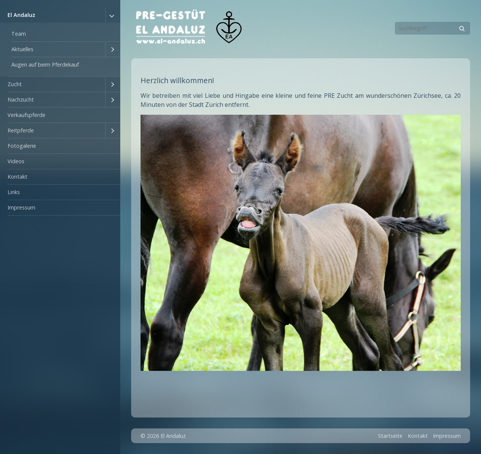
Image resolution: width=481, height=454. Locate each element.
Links (14, 192)
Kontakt (17, 176)
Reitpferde (21, 130)
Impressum (21, 207)
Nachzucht (21, 99)
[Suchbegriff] (432, 28)
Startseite (390, 435)
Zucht (15, 84)
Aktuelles (22, 49)
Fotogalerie (22, 145)
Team (18, 33)
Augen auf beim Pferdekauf (45, 64)
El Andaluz (21, 14)
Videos (16, 161)
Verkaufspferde (26, 114)
